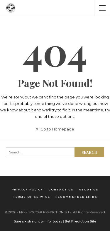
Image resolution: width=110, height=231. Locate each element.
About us (89, 189)
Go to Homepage (55, 129)
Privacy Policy (27, 189)
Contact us (61, 189)
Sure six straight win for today (38, 221)
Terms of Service (31, 196)
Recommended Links (76, 196)
